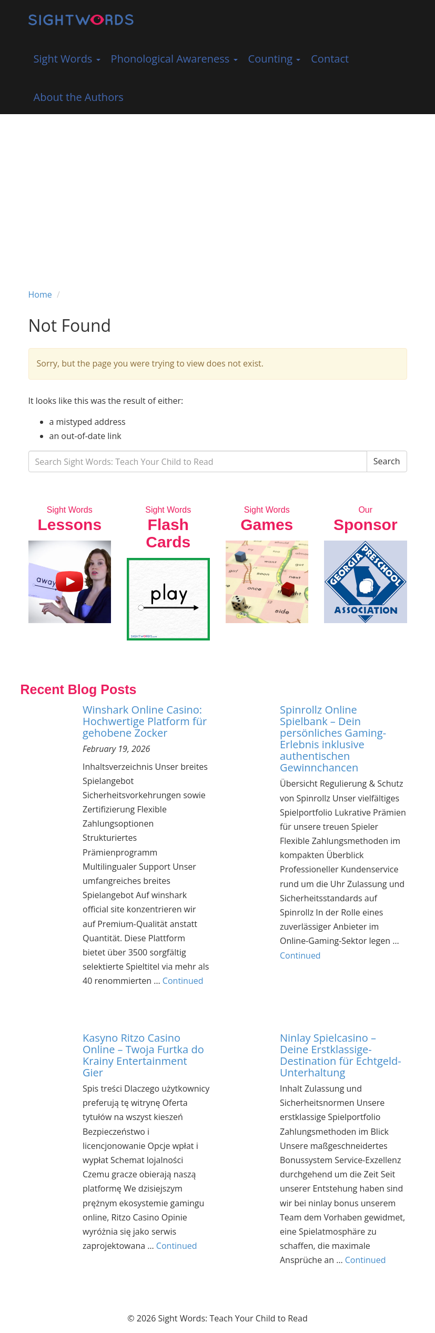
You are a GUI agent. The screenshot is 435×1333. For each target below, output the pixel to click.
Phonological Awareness (174, 59)
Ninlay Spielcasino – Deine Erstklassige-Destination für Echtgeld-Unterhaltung (340, 1055)
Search (386, 461)
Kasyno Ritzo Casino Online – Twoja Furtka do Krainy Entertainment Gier (143, 1055)
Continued (183, 980)
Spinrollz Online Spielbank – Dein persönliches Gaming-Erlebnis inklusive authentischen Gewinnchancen (333, 739)
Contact (330, 59)
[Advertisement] (217, 193)
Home (40, 294)
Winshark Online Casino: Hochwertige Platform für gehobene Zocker (145, 721)
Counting (274, 59)
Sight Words (67, 59)
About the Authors (79, 97)
